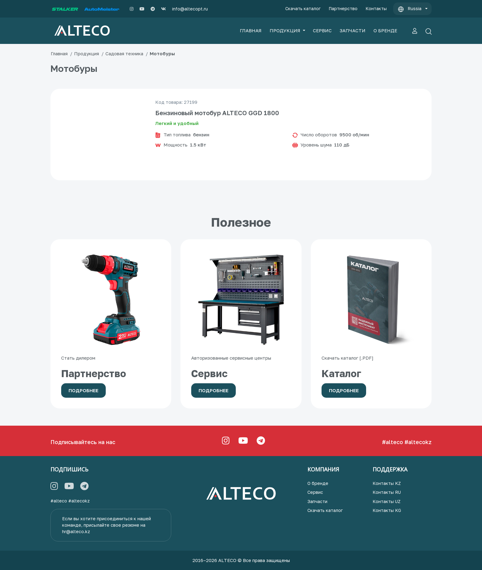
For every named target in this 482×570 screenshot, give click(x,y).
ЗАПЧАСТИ (352, 30)
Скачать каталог (303, 8)
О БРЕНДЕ (385, 30)
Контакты (376, 8)
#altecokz (418, 442)
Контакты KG (387, 510)
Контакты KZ (387, 483)
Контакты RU (387, 492)
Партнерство (343, 8)
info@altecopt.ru (190, 8)
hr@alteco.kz (76, 531)
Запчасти (317, 501)
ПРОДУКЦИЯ (286, 30)
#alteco (392, 442)
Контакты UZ (387, 501)
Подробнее (83, 390)
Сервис (315, 492)
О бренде (317, 483)
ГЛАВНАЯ (251, 30)
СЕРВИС (322, 30)
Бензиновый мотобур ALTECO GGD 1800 (217, 112)
